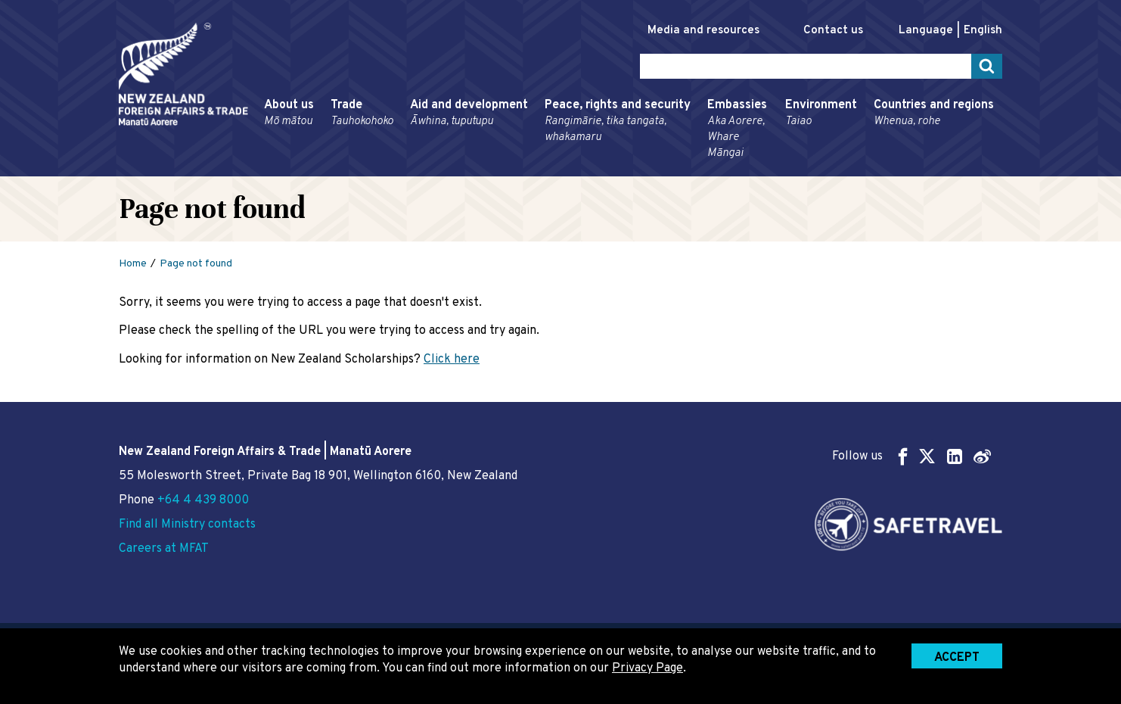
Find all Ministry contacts (187, 524)
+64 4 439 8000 (203, 500)
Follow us (911, 456)
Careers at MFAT (164, 548)
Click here (452, 359)
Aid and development (469, 113)
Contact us (833, 30)
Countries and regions (934, 113)
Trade (362, 113)
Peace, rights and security (618, 121)
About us (289, 113)
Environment (821, 113)
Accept (957, 657)
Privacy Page (647, 668)
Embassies (738, 129)
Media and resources (703, 30)
